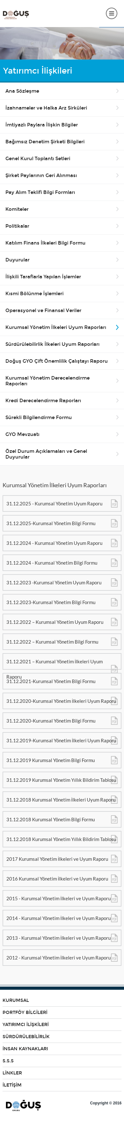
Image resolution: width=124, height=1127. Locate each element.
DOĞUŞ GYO (16, 15)
